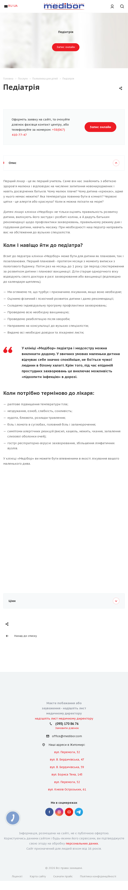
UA (15, 6)
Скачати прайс (63, 876)
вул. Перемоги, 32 (67, 752)
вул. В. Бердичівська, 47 (67, 759)
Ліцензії (17, 876)
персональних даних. (82, 843)
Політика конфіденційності (98, 876)
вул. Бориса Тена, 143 (66, 774)
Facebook (49, 812)
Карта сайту (38, 876)
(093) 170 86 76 (66, 724)
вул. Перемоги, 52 (67, 782)
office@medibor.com (67, 736)
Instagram (59, 812)
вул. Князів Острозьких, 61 (67, 789)
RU (10, 6)
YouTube (69, 812)
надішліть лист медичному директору (64, 718)
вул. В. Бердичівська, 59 (67, 767)
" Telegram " (79, 812)
